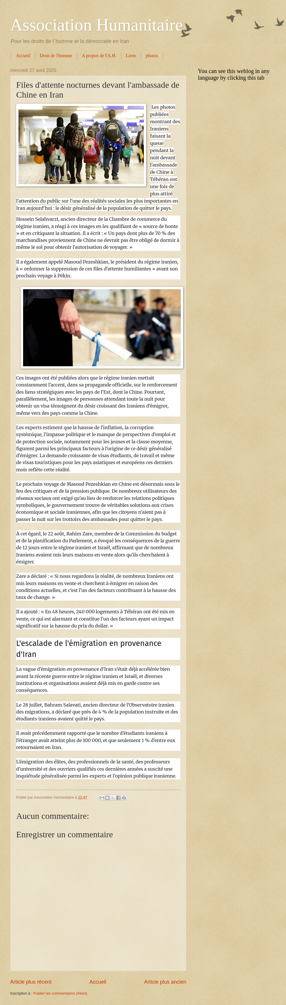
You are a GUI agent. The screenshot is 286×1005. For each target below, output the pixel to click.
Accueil (23, 55)
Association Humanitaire (96, 24)
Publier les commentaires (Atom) (60, 993)
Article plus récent (30, 982)
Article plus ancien (165, 982)
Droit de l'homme (56, 55)
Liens (131, 55)
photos (152, 55)
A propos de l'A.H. (99, 55)
